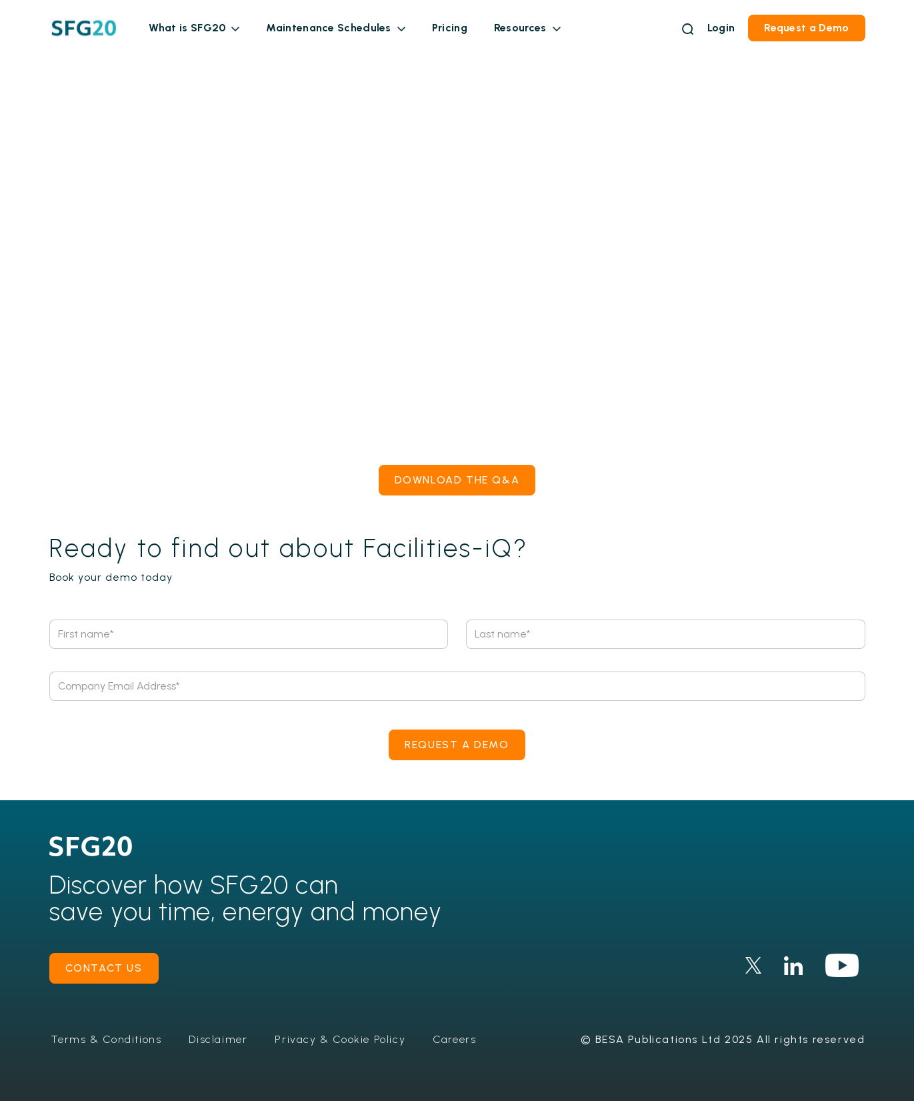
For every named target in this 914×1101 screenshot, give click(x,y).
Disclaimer (218, 1039)
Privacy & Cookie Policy (340, 1039)
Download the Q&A (457, 479)
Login (721, 27)
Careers (454, 1039)
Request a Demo (806, 27)
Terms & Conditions (106, 1039)
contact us (104, 968)
